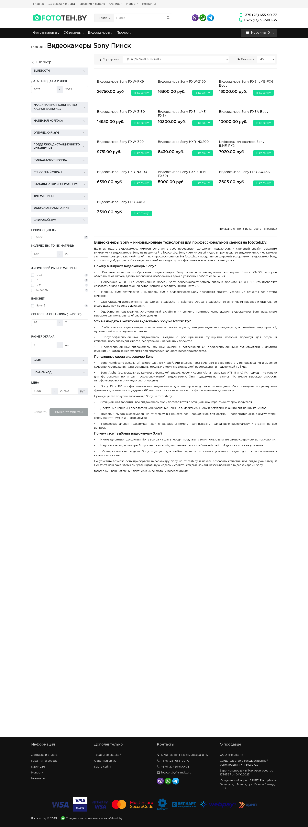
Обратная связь (105, 761)
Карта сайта (102, 767)
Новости (132, 4)
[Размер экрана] (44, 345)
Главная (39, 4)
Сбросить (40, 412)
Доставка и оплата (62, 4)
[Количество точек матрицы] (44, 254)
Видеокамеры (100, 31)
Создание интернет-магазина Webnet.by (94, 818)
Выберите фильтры (69, 412)
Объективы (73, 31)
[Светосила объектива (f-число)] (44, 322)
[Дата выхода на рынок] (44, 89)
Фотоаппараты (46, 31)
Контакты (149, 4)
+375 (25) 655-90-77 (260, 15)
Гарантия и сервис (92, 4)
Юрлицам (115, 4)
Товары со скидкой (107, 755)
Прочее (124, 31)
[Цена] (41, 391)
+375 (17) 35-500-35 (260, 20)
